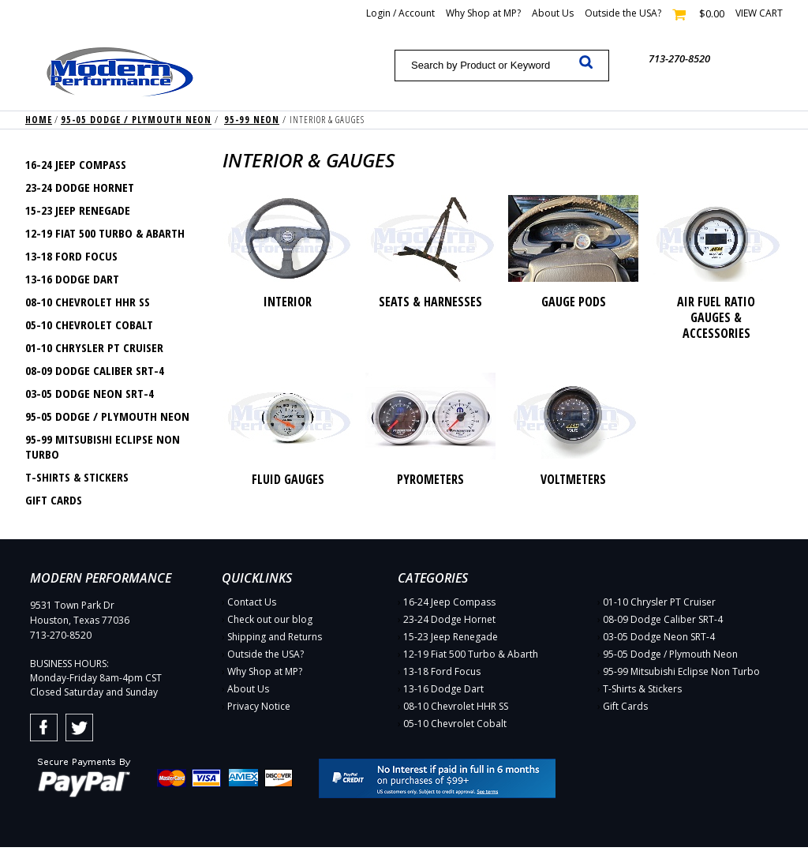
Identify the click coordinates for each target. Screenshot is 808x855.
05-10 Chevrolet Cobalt (89, 324)
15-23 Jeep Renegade (77, 210)
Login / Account (400, 13)
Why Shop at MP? (483, 13)
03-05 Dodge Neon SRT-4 (89, 393)
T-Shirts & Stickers (77, 477)
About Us (553, 13)
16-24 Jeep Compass (75, 164)
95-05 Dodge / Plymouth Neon (136, 119)
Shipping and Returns (274, 636)
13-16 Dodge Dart (72, 279)
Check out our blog (269, 619)
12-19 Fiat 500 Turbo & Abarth (105, 233)
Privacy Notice (258, 706)
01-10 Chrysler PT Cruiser (94, 347)
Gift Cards (53, 500)
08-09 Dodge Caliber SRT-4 (94, 370)
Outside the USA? (623, 13)
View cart (759, 13)
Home (38, 119)
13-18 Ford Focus (71, 256)
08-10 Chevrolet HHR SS (87, 301)
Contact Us (251, 602)
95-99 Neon (251, 119)
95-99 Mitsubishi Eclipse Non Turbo (102, 446)
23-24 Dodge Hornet (79, 187)
